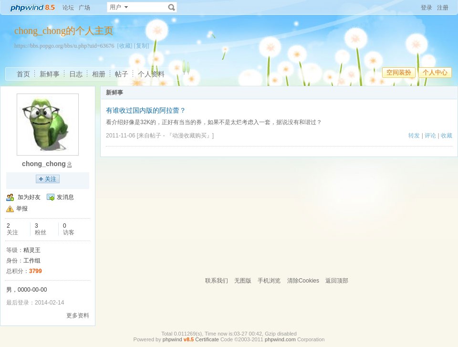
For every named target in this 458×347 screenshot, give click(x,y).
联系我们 (216, 280)
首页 (23, 74)
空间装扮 (398, 72)
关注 (50, 179)
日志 (76, 74)
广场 (84, 8)
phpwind (172, 339)
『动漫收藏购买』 (189, 135)
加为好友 (29, 197)
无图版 (242, 280)
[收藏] (125, 45)
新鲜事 (50, 74)
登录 (426, 8)
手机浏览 (269, 280)
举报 (22, 208)
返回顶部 (336, 280)
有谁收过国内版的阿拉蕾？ (146, 110)
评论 (430, 135)
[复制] (141, 45)
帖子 (121, 74)
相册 (98, 74)
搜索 (172, 7)
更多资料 (77, 315)
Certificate (207, 339)
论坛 (68, 8)
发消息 (65, 197)
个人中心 (435, 72)
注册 (442, 8)
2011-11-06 (120, 135)
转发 (414, 135)
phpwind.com (280, 339)
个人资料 (151, 74)
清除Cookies (303, 280)
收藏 (446, 135)
